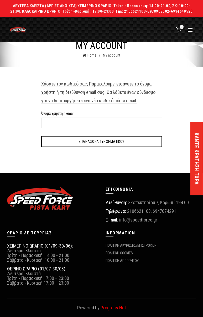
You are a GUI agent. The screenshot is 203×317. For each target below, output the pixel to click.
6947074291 (164, 211)
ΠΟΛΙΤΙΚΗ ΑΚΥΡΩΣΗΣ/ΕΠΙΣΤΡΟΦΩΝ (131, 245)
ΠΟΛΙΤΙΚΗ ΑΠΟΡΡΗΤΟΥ (122, 261)
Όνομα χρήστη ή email (57, 113)
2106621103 (139, 211)
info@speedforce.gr (138, 220)
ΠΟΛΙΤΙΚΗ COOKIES (119, 253)
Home (91, 55)
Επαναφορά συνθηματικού (101, 141)
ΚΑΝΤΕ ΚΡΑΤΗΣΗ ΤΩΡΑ (197, 159)
